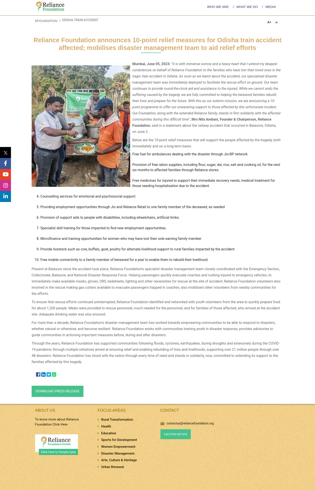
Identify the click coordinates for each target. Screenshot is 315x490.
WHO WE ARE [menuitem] (218, 7)
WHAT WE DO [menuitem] (247, 7)
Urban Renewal (112, 467)
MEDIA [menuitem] (270, 7)
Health (106, 426)
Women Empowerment (118, 447)
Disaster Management (117, 453)
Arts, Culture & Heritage (119, 460)
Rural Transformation (117, 420)
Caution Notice (175, 434)
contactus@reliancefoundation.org (187, 423)
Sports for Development (119, 440)
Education (108, 433)
